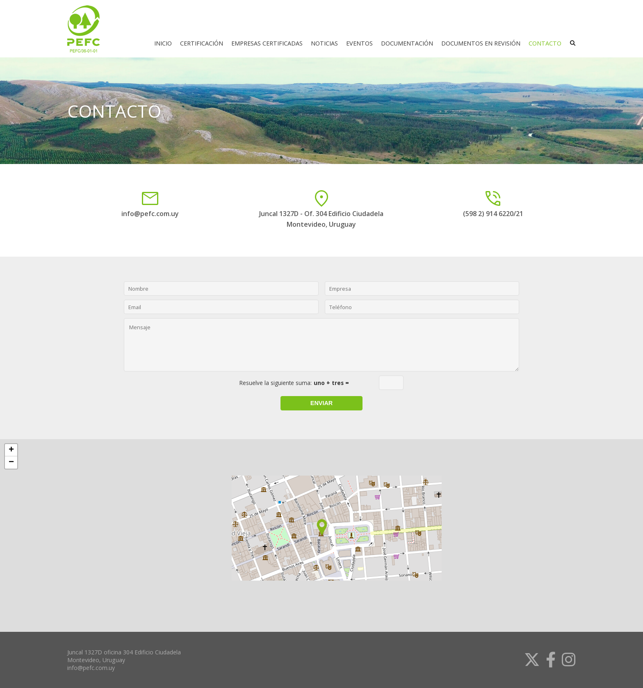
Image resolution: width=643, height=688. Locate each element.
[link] (529, 659)
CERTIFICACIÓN (201, 43)
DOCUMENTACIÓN (407, 43)
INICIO (163, 43)
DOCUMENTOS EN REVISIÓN (480, 43)
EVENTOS (359, 43)
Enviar (321, 403)
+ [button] (11, 450)
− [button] (11, 462)
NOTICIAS (324, 43)
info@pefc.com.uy (150, 213)
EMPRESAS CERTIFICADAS (267, 43)
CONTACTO (545, 43)
